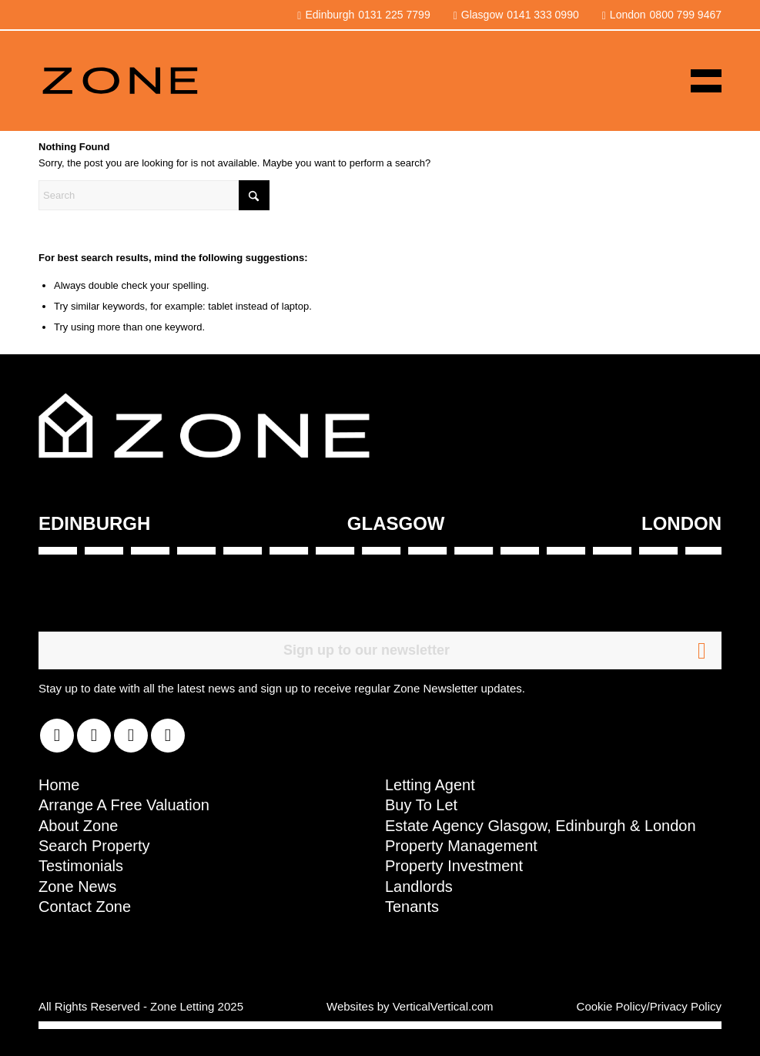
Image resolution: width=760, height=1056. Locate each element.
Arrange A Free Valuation (124, 804)
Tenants (412, 906)
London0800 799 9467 (661, 14)
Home (59, 784)
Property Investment (454, 865)
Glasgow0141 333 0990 (516, 14)
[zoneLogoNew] (119, 81)
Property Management (461, 845)
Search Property (94, 845)
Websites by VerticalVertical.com (409, 1006)
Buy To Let (421, 804)
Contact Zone (85, 906)
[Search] (154, 195)
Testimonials (81, 865)
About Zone (78, 825)
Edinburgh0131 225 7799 (363, 14)
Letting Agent (430, 784)
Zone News (77, 886)
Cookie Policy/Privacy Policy (649, 1006)
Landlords (419, 886)
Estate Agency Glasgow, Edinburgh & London (540, 825)
